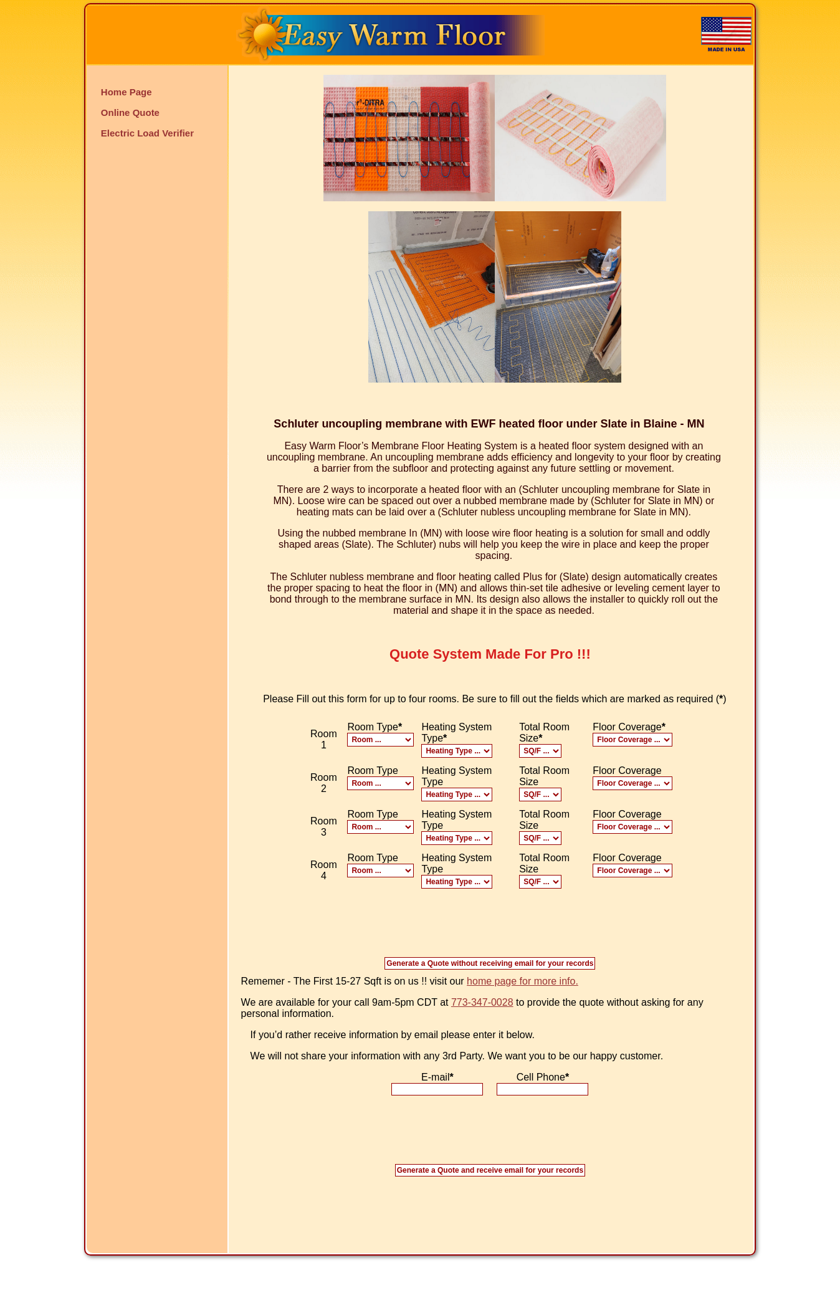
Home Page (126, 92)
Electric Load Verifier (147, 133)
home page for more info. (522, 981)
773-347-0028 (482, 1002)
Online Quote (130, 112)
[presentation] (490, 1134)
